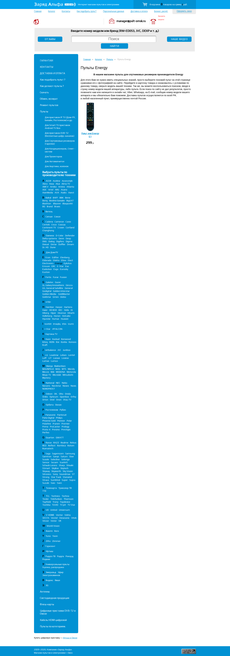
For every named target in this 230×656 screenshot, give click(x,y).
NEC (58, 382)
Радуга (60, 556)
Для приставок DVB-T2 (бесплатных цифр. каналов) (59, 134)
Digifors (60, 241)
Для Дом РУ (52, 252)
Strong (45, 477)
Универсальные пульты (57, 564)
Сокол (57, 216)
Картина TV (51, 334)
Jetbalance (50, 350)
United (53, 510)
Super (65, 480)
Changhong (48, 230)
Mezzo (45, 372)
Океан (58, 404)
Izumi (71, 324)
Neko (64, 382)
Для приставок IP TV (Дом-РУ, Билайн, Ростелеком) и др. (60, 118)
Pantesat (62, 414)
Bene (67, 197)
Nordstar (56, 385)
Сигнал (49, 216)
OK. (55, 393)
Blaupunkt (67, 203)
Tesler (45, 499)
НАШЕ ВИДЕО (179, 39)
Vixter (54, 520)
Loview (65, 358)
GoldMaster (64, 294)
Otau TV (67, 399)
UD (47, 510)
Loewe (56, 358)
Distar (54, 244)
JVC (59, 350)
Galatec (49, 282)
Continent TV (49, 227)
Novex (66, 385)
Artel (50, 189)
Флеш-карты (47, 604)
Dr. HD (45, 247)
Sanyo (56, 456)
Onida (68, 393)
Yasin (55, 536)
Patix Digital (48, 417)
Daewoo (50, 235)
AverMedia (47, 192)
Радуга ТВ (50, 556)
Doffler (61, 244)
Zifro (48, 541)
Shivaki (69, 465)
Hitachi (71, 313)
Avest (71, 192)
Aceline (56, 180)
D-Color (59, 235)
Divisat (45, 244)
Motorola (71, 372)
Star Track (56, 477)
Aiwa (51, 183)
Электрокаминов (51, 575)
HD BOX (53, 310)
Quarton (50, 437)
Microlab (57, 374)
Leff (44, 358)
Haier (45, 310)
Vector (59, 515)
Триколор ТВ (65, 488)
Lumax (45, 361)
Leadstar (54, 355)
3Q (46, 585)
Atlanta (70, 186)
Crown (61, 227)
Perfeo (45, 432)
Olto (61, 393)
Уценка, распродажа (53, 567)
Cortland (70, 227)
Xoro (56, 531)
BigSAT (70, 200)
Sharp (62, 465)
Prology (65, 426)
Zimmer (56, 541)
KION (51, 342)
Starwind (67, 477)
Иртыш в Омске (70, 638)
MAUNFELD (48, 369)
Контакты (66, 11)
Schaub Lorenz (49, 465)
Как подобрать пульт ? (52, 79)
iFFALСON (57, 329)
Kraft (44, 345)
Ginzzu (69, 285)
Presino (56, 429)
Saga (47, 453)
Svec (53, 483)
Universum (64, 510)
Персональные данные (113, 11)
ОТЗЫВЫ (50, 39)
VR (59, 520)
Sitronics (46, 474)
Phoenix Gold (49, 420)
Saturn (64, 456)
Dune (53, 247)
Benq (45, 200)
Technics (55, 496)
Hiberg (45, 313)
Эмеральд (51, 572)
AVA (57, 192)
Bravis (57, 206)
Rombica (61, 445)
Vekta (67, 515)
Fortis (48, 277)
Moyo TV (46, 374)
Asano (64, 189)
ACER (48, 180)
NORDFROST (48, 388)
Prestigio (66, 429)
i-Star (48, 329)
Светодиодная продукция (54, 598)
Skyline (55, 468)
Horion (57, 316)
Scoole (45, 459)
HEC (60, 310)
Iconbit (48, 324)
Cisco (54, 224)
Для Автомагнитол (54, 161)
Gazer (58, 282)
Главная (38, 11)
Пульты (44, 111)
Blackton (47, 203)
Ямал (57, 580)
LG (46, 355)
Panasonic (50, 414)
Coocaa (61, 224)
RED (44, 445)
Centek (46, 224)
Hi (72, 310)
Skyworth (56, 471)
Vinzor (45, 520)
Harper (59, 307)
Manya (49, 366)
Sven (59, 483)
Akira (44, 183)
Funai (55, 277)
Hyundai (46, 318)
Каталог (51, 11)
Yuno (48, 536)
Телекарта (51, 488)
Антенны (45, 591)
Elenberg (65, 257)
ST (73, 474)
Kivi (57, 342)
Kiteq (45, 342)
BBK (61, 197)
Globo (63, 297)
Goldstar (46, 297)
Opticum (54, 396)
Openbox (64, 396)
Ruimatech (47, 448)
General (69, 288)
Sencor (45, 462)
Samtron (46, 456)
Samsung (70, 453)
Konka (64, 342)
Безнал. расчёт (161, 11)
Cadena (49, 221)
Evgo (55, 269)
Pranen (56, 423)
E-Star (60, 266)
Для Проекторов (53, 156)
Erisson (46, 266)
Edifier (55, 257)
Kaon (48, 339)
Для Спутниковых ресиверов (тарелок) (60, 142)
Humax (55, 318)
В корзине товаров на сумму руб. (168, 4)
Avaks (64, 192)
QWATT (60, 437)
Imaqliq (57, 324)
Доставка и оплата (139, 11)
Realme (64, 442)
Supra (72, 480)
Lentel (71, 355)
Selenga (65, 459)
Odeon (49, 393)
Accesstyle (67, 180)
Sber (71, 456)
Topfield (46, 502)
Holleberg (47, 316)
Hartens (68, 307)
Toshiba (46, 504)
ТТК (44, 491)
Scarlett (64, 462)
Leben (63, 355)
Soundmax (64, 474)
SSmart (46, 468)
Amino (61, 186)
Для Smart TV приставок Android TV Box (57, 126)
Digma (69, 241)
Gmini (56, 297)
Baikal (48, 197)
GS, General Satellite (52, 288)
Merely (71, 369)
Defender (70, 235)
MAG (57, 369)
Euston (46, 272)
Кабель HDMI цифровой (53, 620)
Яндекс (49, 580)
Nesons (46, 385)
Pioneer (61, 420)
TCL (48, 496)
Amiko (53, 186)
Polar (69, 420)
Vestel (54, 518)
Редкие (46, 559)
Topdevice (65, 502)
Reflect (51, 445)
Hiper (53, 313)
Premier (66, 423)
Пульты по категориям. (53, 626)
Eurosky (64, 269)
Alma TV (66, 183)
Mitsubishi (68, 374)
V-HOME (50, 515)
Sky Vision (68, 471)
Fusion (63, 277)
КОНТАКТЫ (46, 66)
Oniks (45, 396)
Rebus (73, 442)
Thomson (68, 499)
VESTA (45, 518)
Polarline (46, 423)
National (50, 382)
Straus (45, 480)
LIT (50, 358)
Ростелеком (51, 409)
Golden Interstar (61, 291)
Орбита (49, 404)
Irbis (64, 324)
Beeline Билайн (57, 200)
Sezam (54, 462)
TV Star (71, 504)
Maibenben (60, 366)
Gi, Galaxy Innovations (53, 285)
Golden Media (49, 294)
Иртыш (49, 551)
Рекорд (69, 556)
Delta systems (49, 238)
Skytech (64, 468)
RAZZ (56, 442)
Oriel (52, 399)
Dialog (51, 241)
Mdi (52, 372)
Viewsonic (64, 518)
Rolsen (70, 445)
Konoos (72, 342)
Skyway (46, 471)
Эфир (60, 572)
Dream (70, 244)
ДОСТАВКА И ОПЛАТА (52, 73)
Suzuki (45, 483)
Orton (45, 399)
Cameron (59, 221)
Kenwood (66, 339)
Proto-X (46, 429)
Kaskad (56, 339)
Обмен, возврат (49, 98)
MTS (64, 369)
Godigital (46, 291)
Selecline (55, 459)
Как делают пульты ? (52, 86)
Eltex (63, 260)
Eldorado (46, 260)
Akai (58, 183)
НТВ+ (48, 302)
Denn (61, 238)
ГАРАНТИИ (46, 60)
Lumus (54, 361)
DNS (44, 241)
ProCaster (55, 426)
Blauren (57, 203)
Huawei (64, 318)
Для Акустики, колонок (57, 166)
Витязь (49, 211)
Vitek (74, 518)
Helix (66, 310)
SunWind (55, 480)
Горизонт (50, 546)
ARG (57, 189)
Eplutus (68, 263)
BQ (43, 206)
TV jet (63, 504)
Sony (55, 474)
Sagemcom (58, 453)
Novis (73, 385)
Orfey (73, 396)
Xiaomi (49, 531)
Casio (68, 221)
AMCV (45, 186)
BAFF (55, 197)
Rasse (49, 442)
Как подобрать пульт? (87, 11)
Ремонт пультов (49, 105)
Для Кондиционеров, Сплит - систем (60, 150)
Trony (55, 502)
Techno (65, 496)
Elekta (56, 260)
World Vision (53, 526)
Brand (50, 206)
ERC (53, 266)
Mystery (46, 377)
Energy (58, 263)
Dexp (68, 238)
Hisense (62, 313)
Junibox (67, 350)
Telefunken (56, 499)
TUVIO (55, 504)
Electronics (47, 263)
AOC (44, 189)
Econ (47, 257)
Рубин (63, 409)
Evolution (47, 269)
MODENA (60, 372)
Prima (45, 426)
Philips (59, 417)
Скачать (44, 92)
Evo (67, 266)
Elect (70, 260)
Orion (59, 399)
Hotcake (66, 316)
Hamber (50, 307)
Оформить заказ (184, 11)
